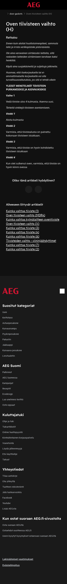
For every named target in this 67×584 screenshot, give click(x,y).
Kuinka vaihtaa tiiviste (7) (22, 245)
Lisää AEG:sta (9, 508)
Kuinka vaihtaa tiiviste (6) (22, 236)
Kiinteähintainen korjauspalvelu (18, 437)
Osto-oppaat (8, 404)
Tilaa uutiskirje (9, 475)
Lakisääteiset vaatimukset (17, 559)
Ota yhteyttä (8, 481)
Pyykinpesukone (10, 333)
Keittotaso (7, 317)
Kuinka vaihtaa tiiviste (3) (22, 228)
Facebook (7, 497)
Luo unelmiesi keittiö (12, 399)
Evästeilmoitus (11, 565)
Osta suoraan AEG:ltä (13, 524)
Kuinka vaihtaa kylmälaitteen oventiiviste (32, 219)
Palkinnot (7, 372)
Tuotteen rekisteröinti (13, 486)
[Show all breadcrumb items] (5, 13)
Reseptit (6, 388)
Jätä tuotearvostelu (12, 492)
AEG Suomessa (9, 377)
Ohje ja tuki (8, 421)
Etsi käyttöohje (9, 453)
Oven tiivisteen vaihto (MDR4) (25, 215)
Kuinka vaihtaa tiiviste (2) (22, 249)
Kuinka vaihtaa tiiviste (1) (22, 211)
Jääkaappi (7, 344)
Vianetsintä (8, 442)
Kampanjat (7, 382)
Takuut (5, 459)
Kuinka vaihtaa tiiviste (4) (22, 232)
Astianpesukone (10, 322)
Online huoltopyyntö (12, 432)
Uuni (4, 311)
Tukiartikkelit (9, 426)
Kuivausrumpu (9, 328)
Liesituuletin (8, 355)
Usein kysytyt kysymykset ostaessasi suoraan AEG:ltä (29, 535)
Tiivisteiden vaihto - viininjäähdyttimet (31, 240)
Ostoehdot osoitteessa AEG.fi (16, 530)
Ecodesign (7, 393)
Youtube (6, 503)
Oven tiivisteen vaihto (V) (22, 223)
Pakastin (6, 339)
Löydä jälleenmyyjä (12, 448)
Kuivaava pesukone (12, 350)
